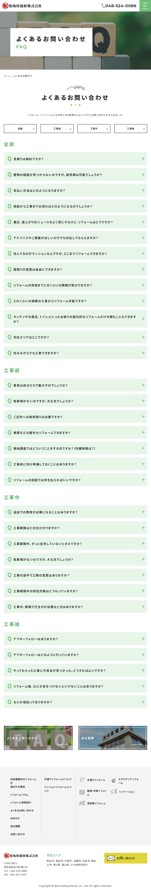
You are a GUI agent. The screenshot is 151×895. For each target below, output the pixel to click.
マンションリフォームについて (58, 789)
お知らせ (15, 818)
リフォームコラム (19, 794)
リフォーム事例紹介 (20, 802)
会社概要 (15, 826)
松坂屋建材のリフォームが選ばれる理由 (23, 782)
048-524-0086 (117, 7)
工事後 (130, 128)
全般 (20, 128)
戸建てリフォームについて (58, 779)
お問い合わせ (17, 834)
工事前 (57, 128)
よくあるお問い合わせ (22, 810)
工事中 (94, 128)
